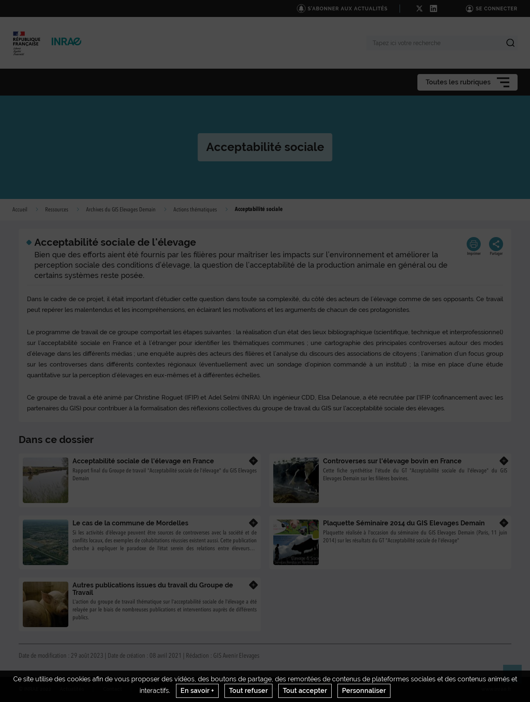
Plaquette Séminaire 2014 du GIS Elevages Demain (404, 523)
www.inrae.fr (496, 689)
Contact (112, 689)
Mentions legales (198, 689)
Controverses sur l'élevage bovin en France (392, 461)
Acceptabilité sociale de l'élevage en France (143, 461)
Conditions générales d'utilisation (277, 689)
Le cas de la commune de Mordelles (130, 523)
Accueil (19, 210)
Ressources (56, 210)
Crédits (150, 689)
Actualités (72, 689)
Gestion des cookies (360, 689)
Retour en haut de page (516, 677)
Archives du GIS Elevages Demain (121, 210)
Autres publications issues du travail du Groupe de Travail (152, 589)
